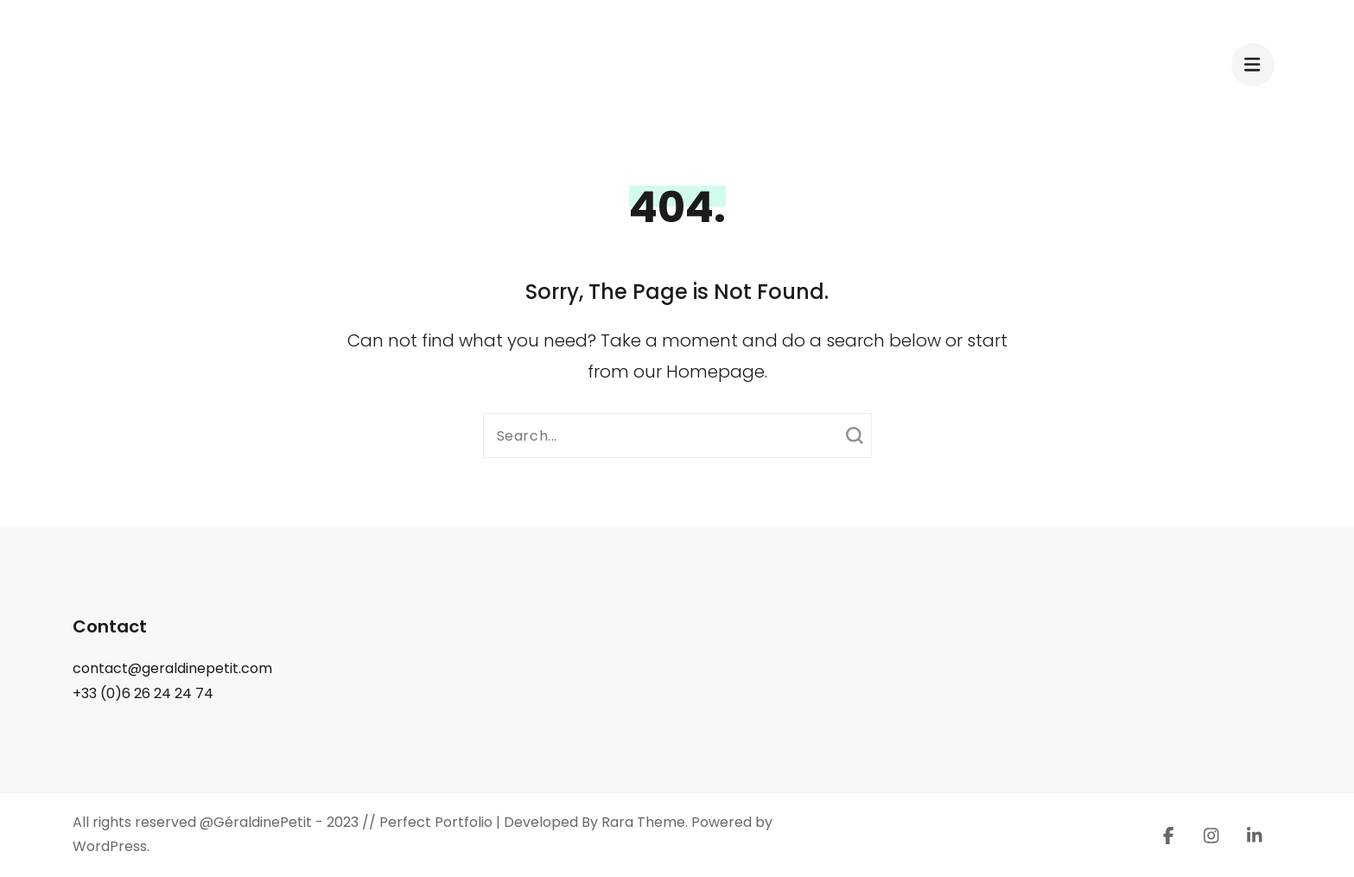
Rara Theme (643, 822)
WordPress (110, 846)
